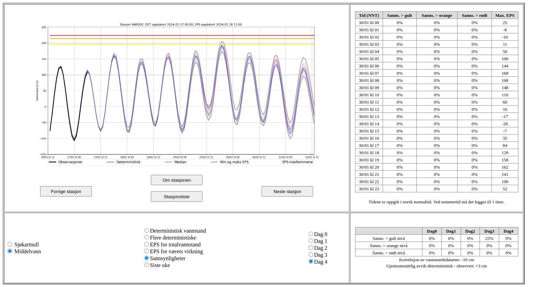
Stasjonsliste (177, 196)
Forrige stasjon (66, 191)
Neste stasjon (287, 191)
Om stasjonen (177, 180)
